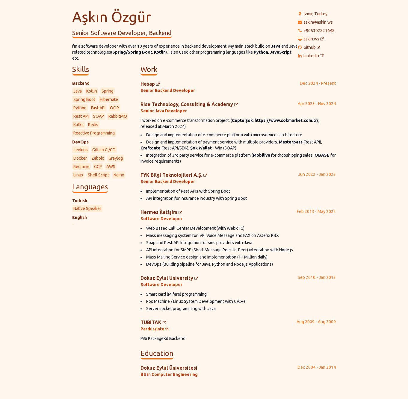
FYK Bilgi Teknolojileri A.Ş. (173, 175)
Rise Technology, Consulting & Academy (189, 104)
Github (311, 47)
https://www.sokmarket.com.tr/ (286, 120)
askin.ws (313, 39)
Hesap (150, 84)
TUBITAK (153, 322)
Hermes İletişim (161, 212)
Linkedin (313, 55)
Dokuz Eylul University (169, 278)
